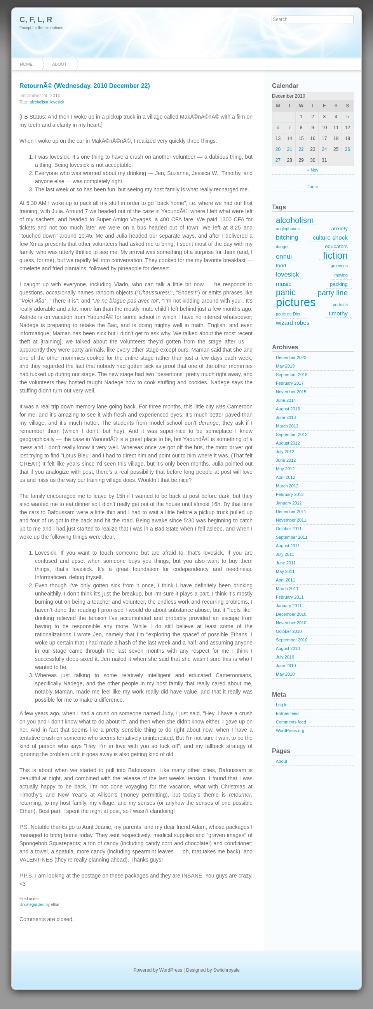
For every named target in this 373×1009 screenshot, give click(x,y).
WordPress (170, 970)
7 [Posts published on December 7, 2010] (289, 127)
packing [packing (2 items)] (339, 284)
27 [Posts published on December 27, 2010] (278, 160)
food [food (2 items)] (281, 265)
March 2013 (287, 426)
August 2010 (288, 648)
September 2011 (291, 537)
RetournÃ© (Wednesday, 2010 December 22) (84, 85)
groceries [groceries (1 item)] (339, 265)
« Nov (313, 170)
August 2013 (288, 408)
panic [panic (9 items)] (286, 293)
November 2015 (291, 391)
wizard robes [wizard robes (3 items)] (292, 322)
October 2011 (289, 528)
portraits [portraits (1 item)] (340, 304)
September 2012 (291, 434)
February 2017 (290, 383)
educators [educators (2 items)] (336, 246)
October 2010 (289, 631)
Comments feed (291, 722)
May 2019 (285, 366)
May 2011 (285, 571)
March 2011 (287, 588)
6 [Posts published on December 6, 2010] (278, 127)
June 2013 (286, 417)
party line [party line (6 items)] (333, 293)
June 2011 (286, 563)
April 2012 (285, 477)
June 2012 (286, 460)
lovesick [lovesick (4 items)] (287, 274)
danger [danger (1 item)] (282, 246)
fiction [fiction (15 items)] (335, 255)
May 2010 (285, 674)
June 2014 (286, 400)
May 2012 (285, 468)
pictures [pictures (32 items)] (296, 302)
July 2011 (285, 554)
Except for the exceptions (41, 28)
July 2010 (285, 657)
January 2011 (289, 605)
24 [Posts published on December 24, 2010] (324, 149)
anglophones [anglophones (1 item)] (288, 228)
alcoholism (39, 102)
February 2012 (290, 494)
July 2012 (285, 451)
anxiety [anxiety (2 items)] (339, 228)
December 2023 (291, 357)
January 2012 (289, 503)
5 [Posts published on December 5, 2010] (347, 116)
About (59, 64)
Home (26, 64)
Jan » (313, 186)
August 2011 (288, 545)
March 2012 (287, 485)
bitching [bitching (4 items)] (287, 237)
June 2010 (286, 665)
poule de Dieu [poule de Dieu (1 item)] (289, 314)
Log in (282, 704)
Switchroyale (226, 970)
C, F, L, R (35, 19)
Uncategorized (31, 904)
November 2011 (291, 520)
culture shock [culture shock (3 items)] (330, 237)
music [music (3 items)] (283, 283)
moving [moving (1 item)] (341, 275)
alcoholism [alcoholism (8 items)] (295, 220)
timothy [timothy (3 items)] (338, 313)
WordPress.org (290, 730)
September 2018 (291, 374)
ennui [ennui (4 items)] (284, 256)
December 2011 (291, 511)
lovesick (57, 102)
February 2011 (290, 597)
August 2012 (288, 443)
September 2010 (291, 640)
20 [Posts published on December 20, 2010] (278, 149)
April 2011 (285, 580)
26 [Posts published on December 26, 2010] (347, 149)
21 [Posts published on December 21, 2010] (289, 149)
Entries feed (287, 713)
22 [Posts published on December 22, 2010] (300, 149)
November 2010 (291, 622)
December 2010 (291, 614)
